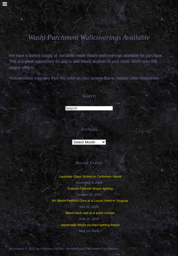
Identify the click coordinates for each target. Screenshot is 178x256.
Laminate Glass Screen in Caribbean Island (90, 176)
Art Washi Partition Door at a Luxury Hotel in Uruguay (90, 200)
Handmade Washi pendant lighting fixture (90, 225)
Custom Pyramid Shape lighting (90, 188)
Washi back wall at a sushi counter (90, 213)
